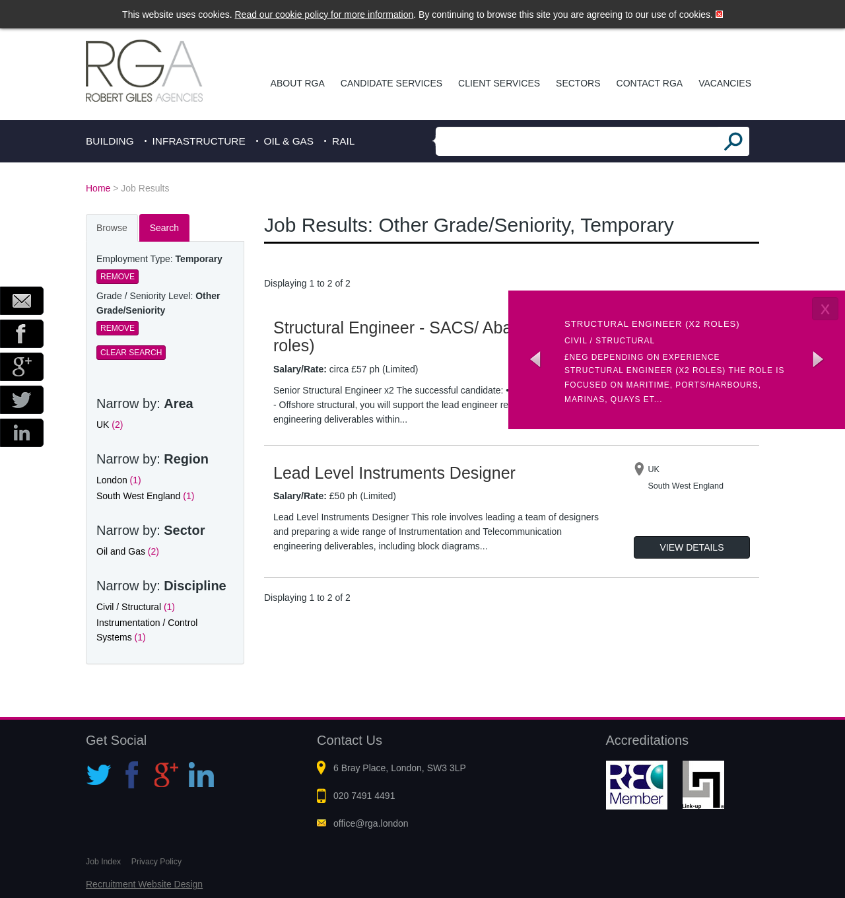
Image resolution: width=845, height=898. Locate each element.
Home (98, 188)
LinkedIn (22, 433)
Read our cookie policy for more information (324, 14)
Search (164, 228)
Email (22, 301)
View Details (692, 547)
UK (109, 424)
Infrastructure (199, 141)
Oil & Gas (289, 141)
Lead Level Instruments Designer (394, 473)
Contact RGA (650, 83)
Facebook (22, 334)
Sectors (578, 83)
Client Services (499, 83)
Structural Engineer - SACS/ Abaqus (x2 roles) (419, 336)
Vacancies (724, 83)
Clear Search (131, 352)
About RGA (298, 83)
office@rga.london (371, 823)
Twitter (22, 400)
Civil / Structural (135, 607)
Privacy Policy (156, 861)
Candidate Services (391, 83)
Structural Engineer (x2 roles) (652, 324)
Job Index (103, 861)
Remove (117, 276)
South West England (145, 496)
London (118, 480)
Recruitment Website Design (144, 884)
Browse (111, 228)
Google (22, 367)
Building (110, 141)
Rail (343, 141)
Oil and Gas (127, 551)
